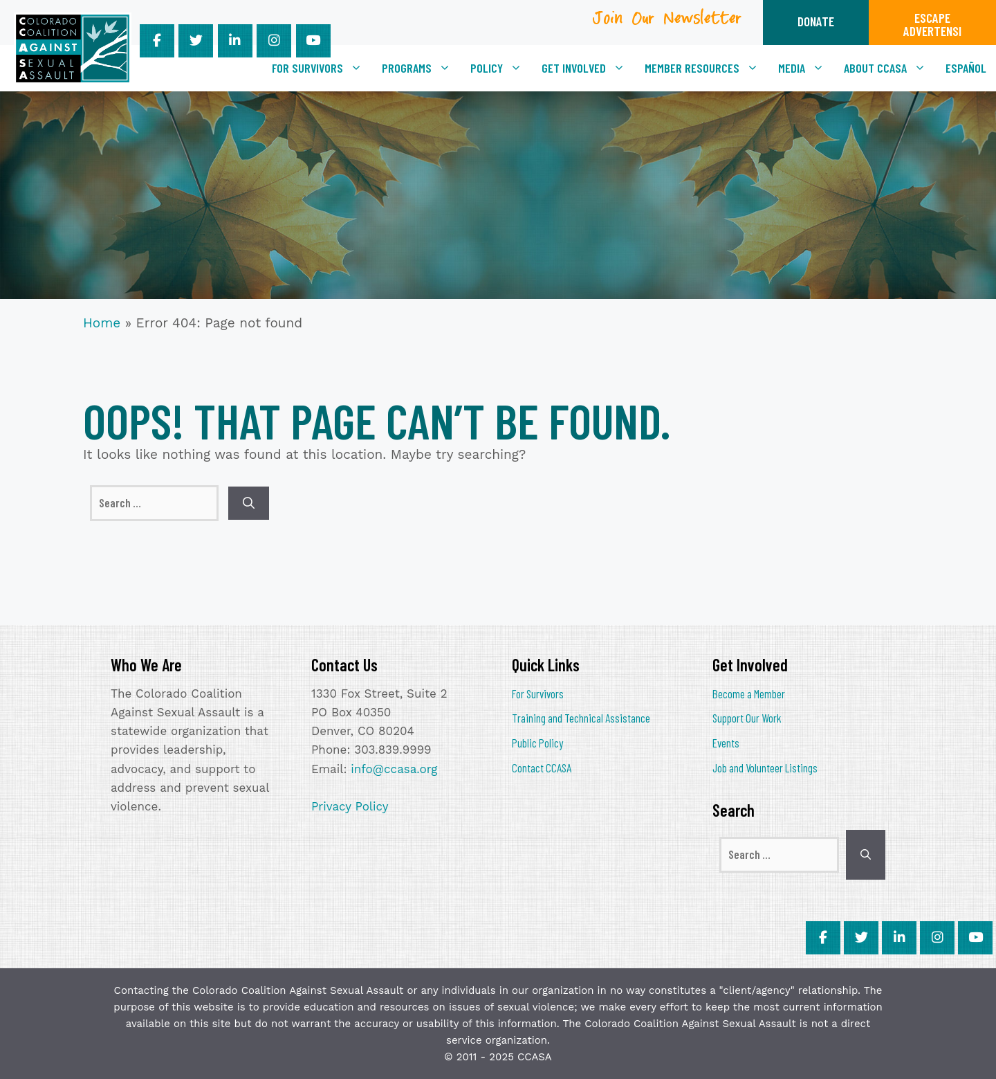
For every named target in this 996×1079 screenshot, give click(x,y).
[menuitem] (966, 68)
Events (725, 743)
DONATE (815, 21)
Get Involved (588, 68)
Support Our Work (747, 718)
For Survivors (322, 68)
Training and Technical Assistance (581, 718)
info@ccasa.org (394, 769)
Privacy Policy (350, 806)
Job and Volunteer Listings (765, 767)
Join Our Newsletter (667, 23)
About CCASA (890, 68)
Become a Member (748, 693)
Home (101, 323)
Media (806, 68)
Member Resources (706, 68)
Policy (501, 68)
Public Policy (537, 743)
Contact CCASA (541, 767)
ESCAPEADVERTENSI (932, 24)
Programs (421, 68)
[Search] (248, 503)
